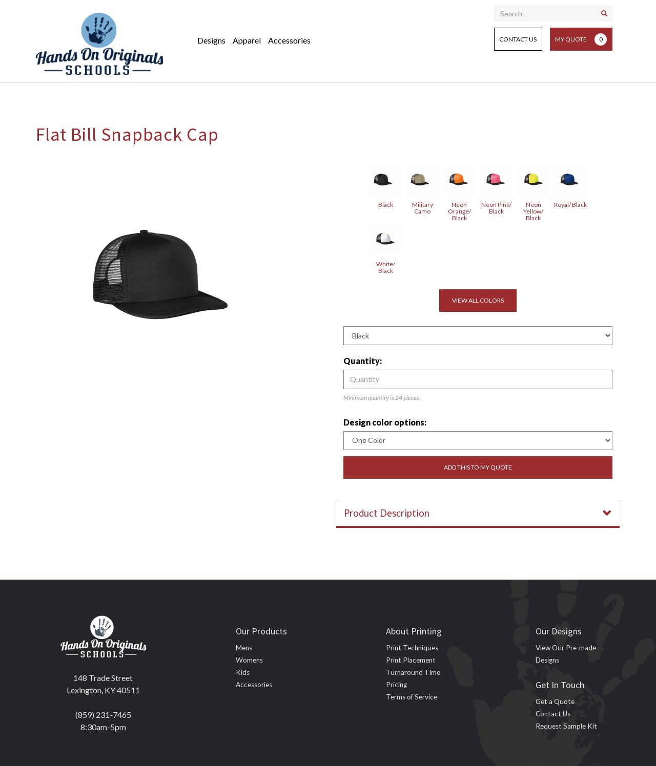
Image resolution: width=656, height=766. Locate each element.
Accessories (289, 40)
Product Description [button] (478, 513)
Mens (244, 648)
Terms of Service (411, 697)
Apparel (247, 40)
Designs (211, 40)
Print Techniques (412, 648)
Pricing (396, 684)
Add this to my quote (478, 467)
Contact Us (518, 39)
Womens (249, 660)
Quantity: (362, 361)
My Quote (581, 39)
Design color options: (384, 422)
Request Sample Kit (566, 726)
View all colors (478, 300)
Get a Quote (555, 701)
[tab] (478, 514)
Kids (243, 672)
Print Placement (411, 660)
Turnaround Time (413, 672)
